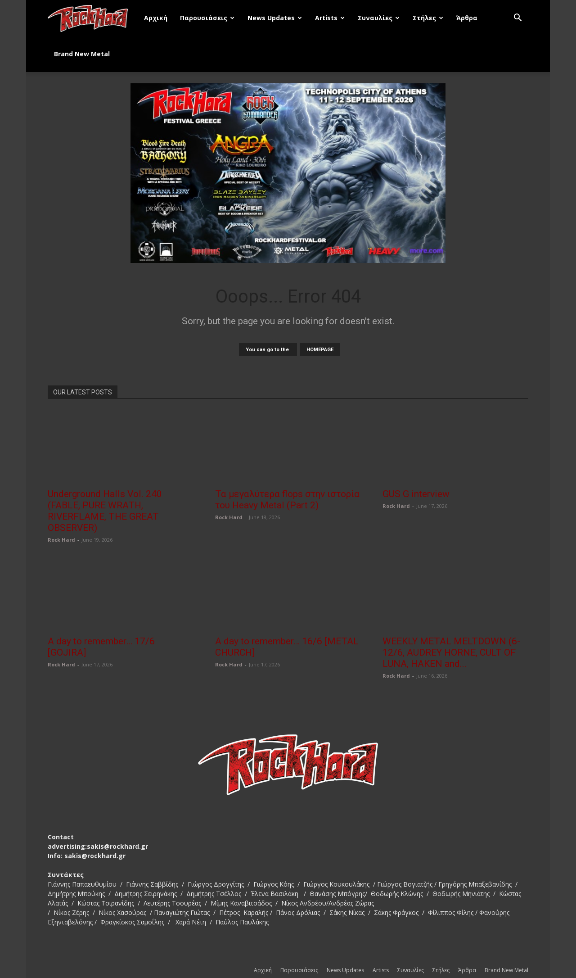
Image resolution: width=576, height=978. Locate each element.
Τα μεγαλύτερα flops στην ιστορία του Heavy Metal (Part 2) (287, 500)
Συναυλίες (379, 18)
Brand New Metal (82, 54)
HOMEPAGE (319, 350)
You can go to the (268, 350)
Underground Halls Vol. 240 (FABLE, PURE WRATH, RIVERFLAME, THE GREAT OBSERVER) (105, 511)
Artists (330, 18)
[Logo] (93, 18)
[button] (517, 18)
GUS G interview (416, 494)
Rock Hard (61, 539)
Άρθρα (466, 18)
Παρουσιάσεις (207, 18)
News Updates (275, 18)
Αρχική (155, 18)
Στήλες (428, 18)
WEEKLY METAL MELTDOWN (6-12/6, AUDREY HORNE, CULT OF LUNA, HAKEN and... (451, 652)
